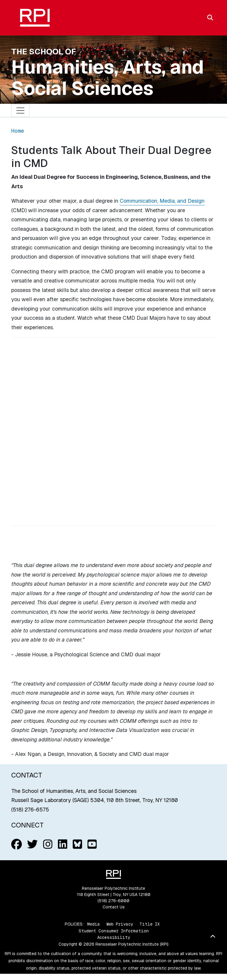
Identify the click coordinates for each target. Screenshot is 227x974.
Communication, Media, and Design (162, 200)
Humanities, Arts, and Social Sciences (107, 77)
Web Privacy (119, 924)
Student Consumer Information (114, 931)
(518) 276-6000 (113, 900)
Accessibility (113, 937)
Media (93, 924)
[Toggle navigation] (20, 110)
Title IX (150, 924)
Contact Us (114, 907)
